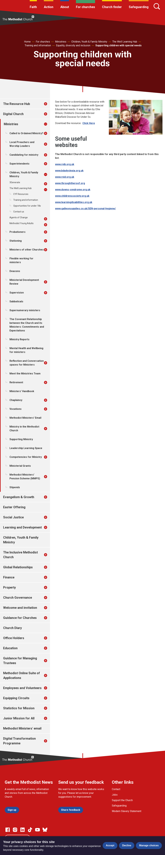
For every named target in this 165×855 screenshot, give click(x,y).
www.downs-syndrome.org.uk (72, 189)
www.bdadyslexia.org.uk (69, 170)
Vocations (15, 408)
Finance (8, 577)
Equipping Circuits (16, 698)
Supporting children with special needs (118, 45)
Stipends (14, 487)
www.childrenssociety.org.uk (72, 195)
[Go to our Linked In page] (22, 830)
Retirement (16, 382)
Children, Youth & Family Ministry (89, 41)
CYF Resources (20, 194)
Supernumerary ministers (24, 310)
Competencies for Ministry (25, 456)
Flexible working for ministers (21, 260)
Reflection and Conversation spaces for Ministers (26, 362)
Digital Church (13, 114)
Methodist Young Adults (21, 223)
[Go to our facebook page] (7, 830)
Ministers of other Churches (26, 249)
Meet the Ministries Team (24, 373)
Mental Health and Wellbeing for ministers (26, 350)
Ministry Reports (19, 339)
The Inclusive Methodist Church (20, 554)
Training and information (38, 45)
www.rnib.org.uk (64, 164)
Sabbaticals (16, 301)
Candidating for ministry (23, 154)
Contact (116, 789)
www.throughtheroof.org (70, 183)
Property (9, 587)
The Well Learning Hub (124, 41)
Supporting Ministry (21, 439)
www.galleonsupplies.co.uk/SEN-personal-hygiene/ (85, 208)
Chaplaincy (15, 400)
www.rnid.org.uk (64, 176)
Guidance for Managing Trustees (20, 660)
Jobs (115, 794)
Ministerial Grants (20, 465)
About (64, 7)
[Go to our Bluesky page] (45, 830)
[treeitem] (49, 103)
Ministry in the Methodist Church (24, 428)
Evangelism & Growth (18, 497)
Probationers (17, 231)
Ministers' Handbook (21, 391)
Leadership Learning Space (25, 448)
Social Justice (13, 517)
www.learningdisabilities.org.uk (73, 202)
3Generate (14, 182)
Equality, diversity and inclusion (73, 45)
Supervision (16, 292)
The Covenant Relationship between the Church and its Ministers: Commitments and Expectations (26, 325)
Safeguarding (139, 7)
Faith (33, 7)
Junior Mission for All (18, 718)
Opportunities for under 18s (27, 206)
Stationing (15, 240)
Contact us (18, 211)
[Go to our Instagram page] (15, 830)
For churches (85, 7)
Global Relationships (18, 567)
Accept (110, 845)
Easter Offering (14, 507)
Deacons (14, 271)
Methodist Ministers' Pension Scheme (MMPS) (24, 476)
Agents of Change (18, 217)
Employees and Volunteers (22, 688)
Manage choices (149, 845)
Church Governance (17, 597)
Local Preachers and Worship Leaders (21, 144)
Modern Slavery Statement (126, 811)
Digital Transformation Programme (19, 741)
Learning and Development (22, 527)
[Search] (157, 6)
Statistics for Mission (18, 708)
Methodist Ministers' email (22, 728)
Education (10, 648)
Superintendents (19, 163)
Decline (126, 845)
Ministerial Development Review (24, 281)
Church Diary (12, 628)
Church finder (112, 7)
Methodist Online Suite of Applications (21, 675)
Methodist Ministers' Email (25, 417)
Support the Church (122, 800)
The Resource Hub (16, 104)
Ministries (60, 41)
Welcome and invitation (20, 608)
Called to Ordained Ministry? (26, 133)
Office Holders (13, 638)
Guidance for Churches (20, 618)
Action (48, 7)
